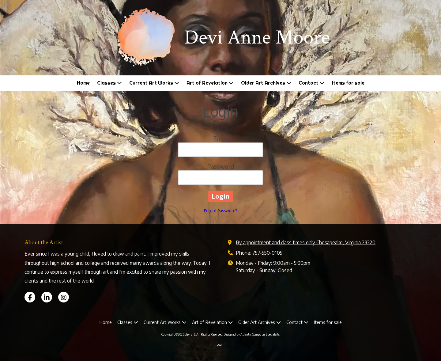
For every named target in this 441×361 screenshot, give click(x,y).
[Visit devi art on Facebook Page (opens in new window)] (29, 297)
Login (220, 344)
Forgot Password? (220, 210)
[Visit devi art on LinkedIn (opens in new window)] (46, 297)
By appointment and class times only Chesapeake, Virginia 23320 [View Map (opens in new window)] (305, 242)
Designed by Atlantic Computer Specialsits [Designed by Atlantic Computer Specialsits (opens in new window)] (252, 334)
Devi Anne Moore (257, 37)
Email (220, 138)
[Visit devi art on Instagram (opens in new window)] (63, 297)
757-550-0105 (267, 252)
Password (220, 166)
